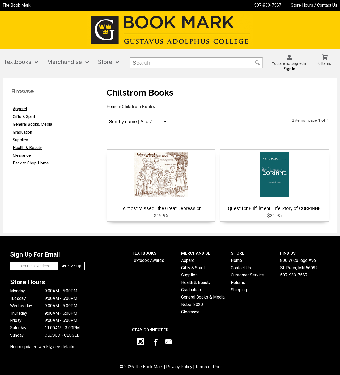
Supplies (20, 140)
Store (105, 62)
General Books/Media (32, 124)
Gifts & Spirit (24, 116)
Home (112, 106)
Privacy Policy (179, 366)
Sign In (289, 69)
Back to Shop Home (31, 163)
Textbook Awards (148, 260)
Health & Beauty (27, 147)
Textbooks (17, 62)
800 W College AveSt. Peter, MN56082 (299, 264)
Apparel (20, 108)
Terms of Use (207, 366)
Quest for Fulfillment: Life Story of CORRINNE (274, 181)
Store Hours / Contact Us (314, 5)
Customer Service (247, 275)
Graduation (22, 132)
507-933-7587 (267, 5)
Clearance (22, 155)
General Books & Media (203, 297)
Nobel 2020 (192, 304)
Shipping (239, 289)
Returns (238, 282)
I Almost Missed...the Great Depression (161, 181)
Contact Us (241, 267)
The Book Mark (17, 5)
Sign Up (71, 266)
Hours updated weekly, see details (42, 346)
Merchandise (64, 62)
